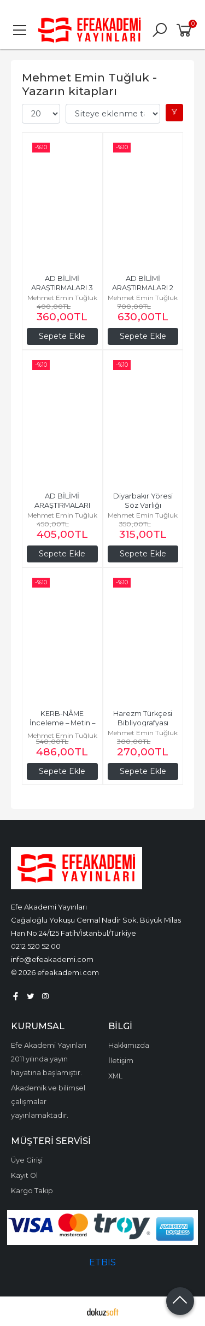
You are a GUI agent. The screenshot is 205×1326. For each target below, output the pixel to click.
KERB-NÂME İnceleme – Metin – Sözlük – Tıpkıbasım (62, 722)
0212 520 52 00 (36, 946)
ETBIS (102, 1262)
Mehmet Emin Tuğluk (62, 298)
